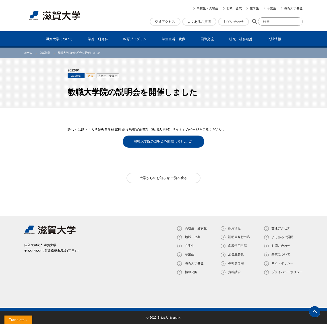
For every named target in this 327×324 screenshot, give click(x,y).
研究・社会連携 (240, 39)
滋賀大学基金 (293, 8)
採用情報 (234, 228)
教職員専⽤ (235, 263)
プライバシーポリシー (287, 272)
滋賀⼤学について (59, 39)
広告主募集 (235, 254)
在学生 (254, 8)
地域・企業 (234, 8)
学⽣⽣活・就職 (173, 39)
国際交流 (207, 39)
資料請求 (234, 272)
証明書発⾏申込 (239, 236)
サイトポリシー (282, 263)
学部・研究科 (98, 39)
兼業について (280, 254)
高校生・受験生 (207, 8)
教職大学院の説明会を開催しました (160, 141)
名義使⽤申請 (237, 245)
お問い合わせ (234, 21)
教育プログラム (135, 39)
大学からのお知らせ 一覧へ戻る (163, 178)
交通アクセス (165, 21)
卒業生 (271, 8)
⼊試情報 (274, 39)
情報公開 (190, 272)
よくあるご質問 (199, 21)
